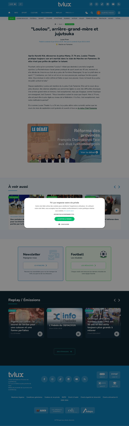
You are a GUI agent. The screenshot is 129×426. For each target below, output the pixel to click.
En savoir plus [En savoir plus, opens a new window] (69, 211)
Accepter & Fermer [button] (65, 219)
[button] (64, 214)
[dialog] (64, 213)
